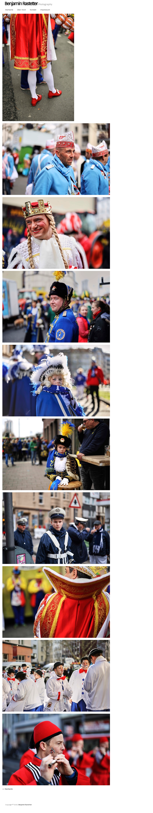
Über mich (21, 10)
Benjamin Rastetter (25, 805)
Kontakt (33, 10)
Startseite (9, 10)
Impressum (45, 10)
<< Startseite (7, 789)
